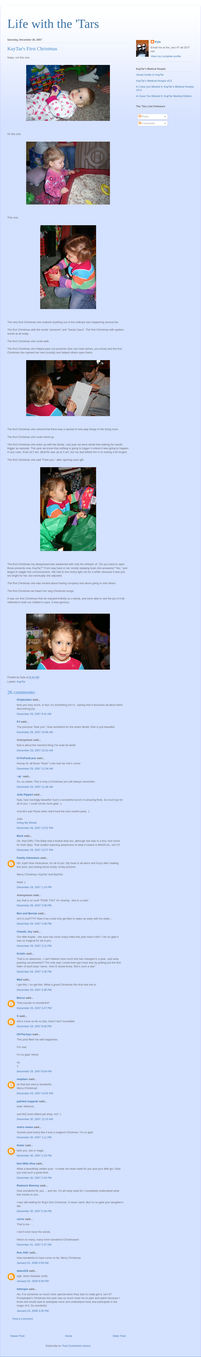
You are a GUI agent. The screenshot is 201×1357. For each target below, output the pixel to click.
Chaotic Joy (24, 931)
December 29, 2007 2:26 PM (34, 971)
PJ (18, 721)
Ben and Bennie (27, 913)
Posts (144, 116)
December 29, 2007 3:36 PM (34, 989)
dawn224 (22, 1270)
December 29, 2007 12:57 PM (35, 849)
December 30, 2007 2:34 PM (34, 1177)
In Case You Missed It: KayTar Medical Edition (164, 96)
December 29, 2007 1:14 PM (34, 887)
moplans (22, 1079)
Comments (147, 123)
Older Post (119, 1336)
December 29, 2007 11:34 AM (35, 768)
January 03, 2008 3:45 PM (33, 1310)
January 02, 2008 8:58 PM (33, 1281)
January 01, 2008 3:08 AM (33, 1262)
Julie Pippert (25, 794)
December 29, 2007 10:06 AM (35, 732)
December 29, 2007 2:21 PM (34, 945)
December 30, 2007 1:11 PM (34, 1137)
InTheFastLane (26, 758)
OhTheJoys (24, 1034)
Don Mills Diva (26, 1163)
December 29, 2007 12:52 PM (35, 827)
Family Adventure (28, 857)
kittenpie (22, 1289)
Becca (21, 997)
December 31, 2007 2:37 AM (34, 1244)
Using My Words (27, 822)
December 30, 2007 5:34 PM (34, 1211)
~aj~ (19, 776)
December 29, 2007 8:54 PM (34, 1071)
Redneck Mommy (28, 1185)
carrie (20, 1219)
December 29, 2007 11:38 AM (35, 786)
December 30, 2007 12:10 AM (35, 1119)
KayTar (21, 681)
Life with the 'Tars (53, 24)
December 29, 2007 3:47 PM (34, 1008)
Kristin (21, 953)
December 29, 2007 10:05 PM (35, 1093)
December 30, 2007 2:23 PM (34, 1155)
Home (68, 1336)
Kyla (158, 41)
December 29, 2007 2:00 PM (34, 905)
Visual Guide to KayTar (150, 74)
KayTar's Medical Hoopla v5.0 (154, 80)
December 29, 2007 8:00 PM (34, 1026)
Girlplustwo (24, 699)
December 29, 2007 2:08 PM (34, 923)
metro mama (25, 1127)
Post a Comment (23, 1318)
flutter (20, 1145)
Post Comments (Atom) (76, 1345)
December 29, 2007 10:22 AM (35, 750)
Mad (19, 979)
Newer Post (17, 1336)
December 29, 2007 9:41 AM (34, 713)
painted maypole (27, 1101)
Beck (20, 835)
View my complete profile (166, 56)
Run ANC (23, 1252)
